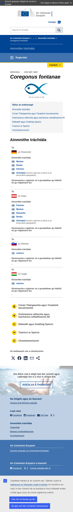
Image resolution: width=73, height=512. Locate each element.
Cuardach (59, 30)
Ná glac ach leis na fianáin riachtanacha (29, 506)
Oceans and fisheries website (23, 403)
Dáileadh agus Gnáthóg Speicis (26, 122)
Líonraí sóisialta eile (39, 468)
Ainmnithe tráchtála (46, 38)
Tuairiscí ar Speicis (21, 126)
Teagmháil (15, 427)
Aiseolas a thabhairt (36, 384)
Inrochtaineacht (17, 436)
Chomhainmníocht (20, 130)
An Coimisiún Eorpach (20, 38)
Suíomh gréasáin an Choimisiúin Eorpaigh (29, 451)
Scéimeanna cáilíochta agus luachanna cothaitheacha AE (37, 118)
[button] (13, 358)
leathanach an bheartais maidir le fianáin (29, 485)
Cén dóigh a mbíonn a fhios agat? (56, 3)
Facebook (16, 468)
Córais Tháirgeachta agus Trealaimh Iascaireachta (35, 113)
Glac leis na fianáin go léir (23, 499)
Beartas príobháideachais (22, 431)
